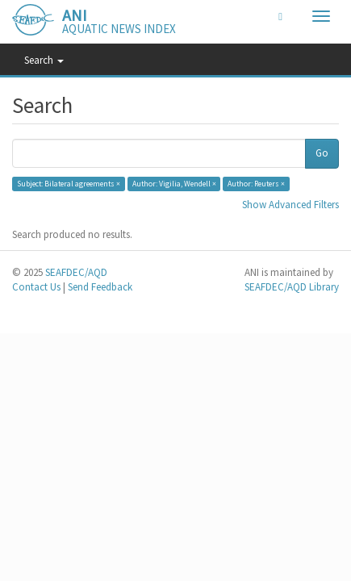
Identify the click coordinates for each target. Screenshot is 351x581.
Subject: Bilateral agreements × (68, 183)
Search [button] (44, 60)
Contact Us (36, 287)
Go (321, 153)
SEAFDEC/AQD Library (291, 287)
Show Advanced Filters (290, 204)
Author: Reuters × (256, 183)
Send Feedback (100, 287)
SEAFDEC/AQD (76, 272)
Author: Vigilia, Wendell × (174, 183)
